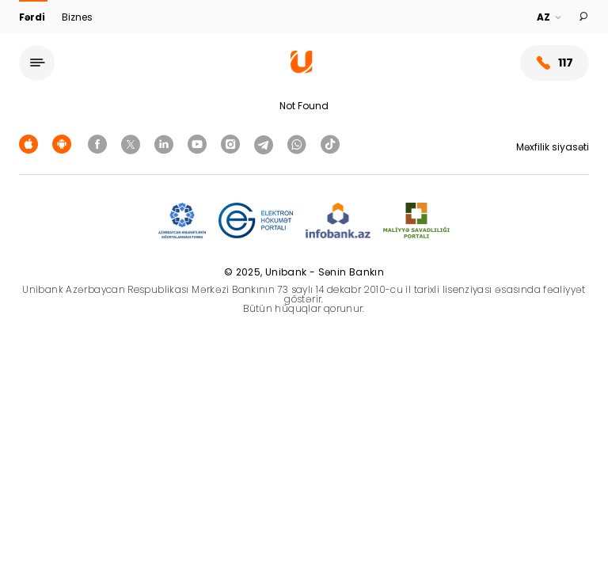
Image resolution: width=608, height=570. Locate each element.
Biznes (77, 17)
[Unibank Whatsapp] (299, 144)
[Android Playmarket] (64, 144)
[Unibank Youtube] (199, 144)
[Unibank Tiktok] (330, 144)
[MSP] (416, 221)
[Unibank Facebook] (100, 144)
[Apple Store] (31, 144)
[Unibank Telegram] (266, 144)
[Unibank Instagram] (233, 144)
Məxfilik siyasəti (552, 147)
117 (554, 63)
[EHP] (255, 221)
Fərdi (33, 17)
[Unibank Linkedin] (166, 144)
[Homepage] (302, 69)
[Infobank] (338, 221)
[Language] (550, 17)
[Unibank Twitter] (133, 144)
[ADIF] (182, 221)
